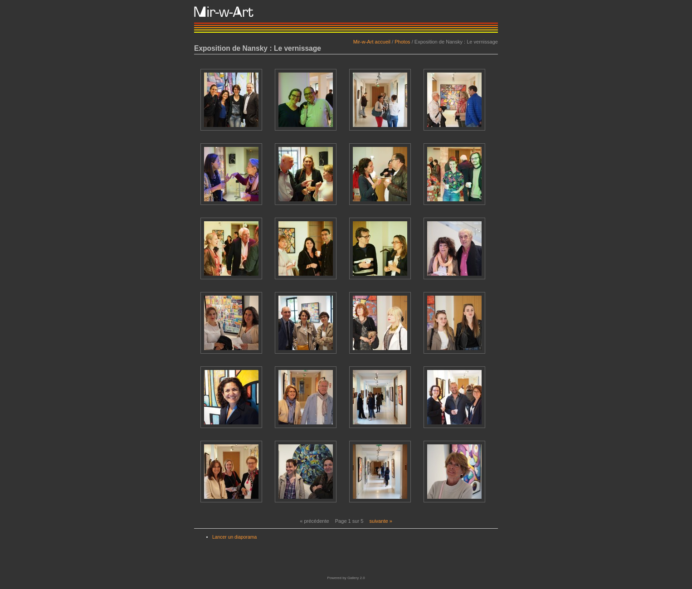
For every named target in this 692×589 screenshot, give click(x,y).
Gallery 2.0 (356, 578)
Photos (402, 41)
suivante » (380, 521)
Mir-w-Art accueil (371, 41)
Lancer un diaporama (234, 537)
